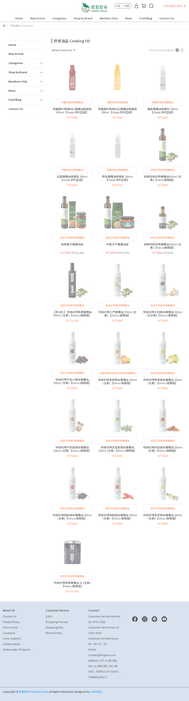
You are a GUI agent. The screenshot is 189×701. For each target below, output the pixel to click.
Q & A (49, 616)
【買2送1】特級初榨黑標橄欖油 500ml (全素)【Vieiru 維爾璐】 (72, 313)
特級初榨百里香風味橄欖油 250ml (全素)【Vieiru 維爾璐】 (117, 449)
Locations (9, 633)
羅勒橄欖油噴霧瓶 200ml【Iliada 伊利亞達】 (162, 110)
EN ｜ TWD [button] (123, 6)
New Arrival (37, 18)
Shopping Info (54, 627)
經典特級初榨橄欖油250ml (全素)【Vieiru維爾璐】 (162, 246)
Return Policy (54, 633)
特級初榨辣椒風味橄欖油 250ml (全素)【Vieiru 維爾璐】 (117, 516)
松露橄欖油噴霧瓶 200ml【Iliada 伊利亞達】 (72, 178)
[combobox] (63, 50)
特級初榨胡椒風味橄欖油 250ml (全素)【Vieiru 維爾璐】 (72, 516)
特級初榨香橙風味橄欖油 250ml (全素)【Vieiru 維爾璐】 (117, 381)
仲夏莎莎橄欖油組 (117, 244)
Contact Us (166, 18)
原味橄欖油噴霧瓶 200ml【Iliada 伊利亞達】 (117, 178)
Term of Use (10, 627)
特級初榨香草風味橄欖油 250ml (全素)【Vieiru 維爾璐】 (162, 516)
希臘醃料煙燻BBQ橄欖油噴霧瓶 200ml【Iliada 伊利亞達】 (72, 110)
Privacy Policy (11, 622)
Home (19, 18)
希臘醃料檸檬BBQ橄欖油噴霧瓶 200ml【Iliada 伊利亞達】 (117, 110)
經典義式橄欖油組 (72, 244)
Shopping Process (57, 622)
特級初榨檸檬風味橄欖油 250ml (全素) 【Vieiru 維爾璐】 (162, 381)
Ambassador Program (16, 649)
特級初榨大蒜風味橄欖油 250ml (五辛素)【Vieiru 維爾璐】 (162, 313)
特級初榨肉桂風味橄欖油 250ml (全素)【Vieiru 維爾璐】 (162, 449)
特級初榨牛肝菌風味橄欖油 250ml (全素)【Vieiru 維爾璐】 (72, 449)
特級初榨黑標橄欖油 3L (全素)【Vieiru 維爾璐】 (72, 584)
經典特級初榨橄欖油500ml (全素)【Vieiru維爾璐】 (162, 178)
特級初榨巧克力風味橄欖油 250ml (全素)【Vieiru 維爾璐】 (72, 381)
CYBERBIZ (96, 691)
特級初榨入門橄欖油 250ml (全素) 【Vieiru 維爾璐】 (117, 313)
